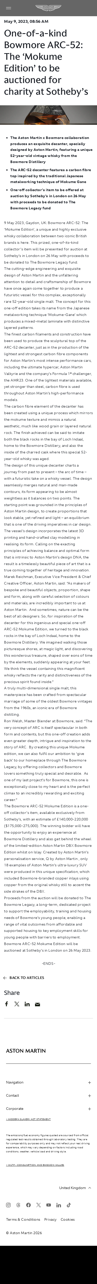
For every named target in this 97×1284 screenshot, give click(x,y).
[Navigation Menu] (8, 8)
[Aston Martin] (49, 8)
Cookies (68, 1219)
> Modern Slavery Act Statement (28, 1119)
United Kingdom (75, 1188)
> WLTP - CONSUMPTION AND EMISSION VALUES (35, 1165)
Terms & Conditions (23, 1219)
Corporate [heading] (48, 1108)
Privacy (50, 1219)
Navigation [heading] (48, 1082)
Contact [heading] (48, 1095)
